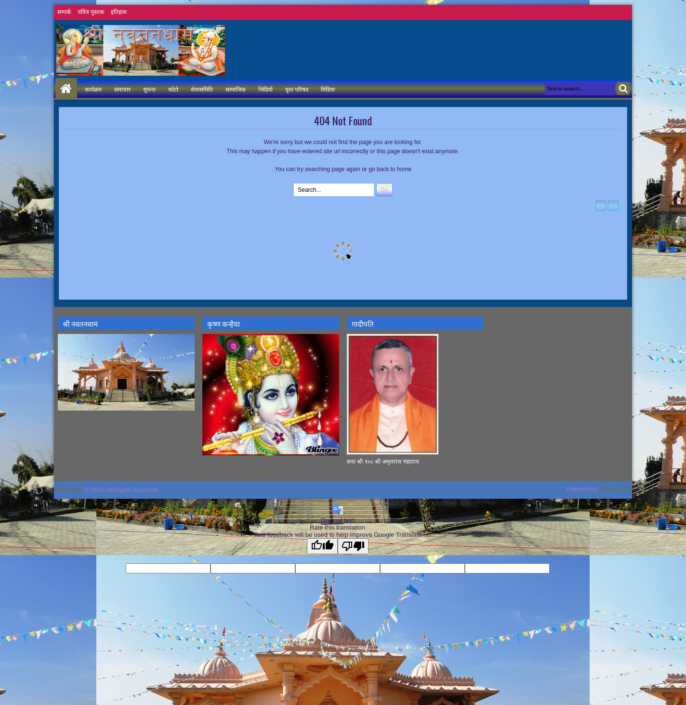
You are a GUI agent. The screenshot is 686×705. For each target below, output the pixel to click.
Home (66, 88)
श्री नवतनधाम (68, 490)
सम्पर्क (64, 12)
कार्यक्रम (93, 89)
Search (623, 88)
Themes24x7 (615, 489)
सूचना (149, 89)
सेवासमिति (202, 89)
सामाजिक (235, 89)
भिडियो (265, 89)
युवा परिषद (296, 89)
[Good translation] (322, 546)
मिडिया (328, 89)
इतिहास (119, 12)
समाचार (122, 89)
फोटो (173, 89)
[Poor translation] (353, 546)
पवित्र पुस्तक (91, 12)
